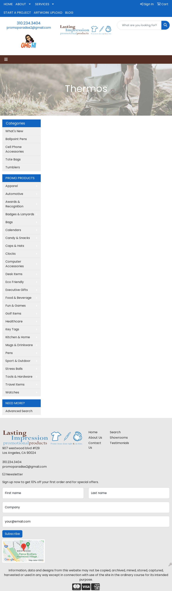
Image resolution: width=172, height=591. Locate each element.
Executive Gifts (16, 290)
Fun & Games (15, 305)
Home (92, 432)
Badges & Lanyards (19, 214)
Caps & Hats (14, 246)
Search (115, 432)
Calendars (13, 230)
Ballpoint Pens (16, 139)
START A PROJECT (17, 12)
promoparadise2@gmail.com (29, 27)
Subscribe (12, 534)
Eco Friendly (14, 282)
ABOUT (20, 4)
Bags (9, 222)
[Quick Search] (139, 25)
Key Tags (12, 329)
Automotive (14, 194)
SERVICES (42, 4)
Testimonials (118, 443)
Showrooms (118, 437)
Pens (9, 353)
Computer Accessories (14, 263)
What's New (14, 131)
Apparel (11, 186)
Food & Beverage (18, 298)
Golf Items (13, 313)
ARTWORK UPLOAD (48, 12)
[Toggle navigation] (6, 59)
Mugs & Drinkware (19, 345)
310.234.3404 (29, 23)
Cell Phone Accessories (14, 149)
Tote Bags (13, 159)
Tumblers (12, 167)
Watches (12, 392)
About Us (95, 437)
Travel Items (15, 384)
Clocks (10, 253)
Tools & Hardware (18, 376)
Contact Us (94, 445)
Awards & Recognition (14, 204)
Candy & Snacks (17, 238)
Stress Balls (14, 368)
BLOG (69, 12)
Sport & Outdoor (18, 361)
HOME (8, 4)
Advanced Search (18, 411)
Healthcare (14, 321)
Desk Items (13, 274)
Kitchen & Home (17, 337)
